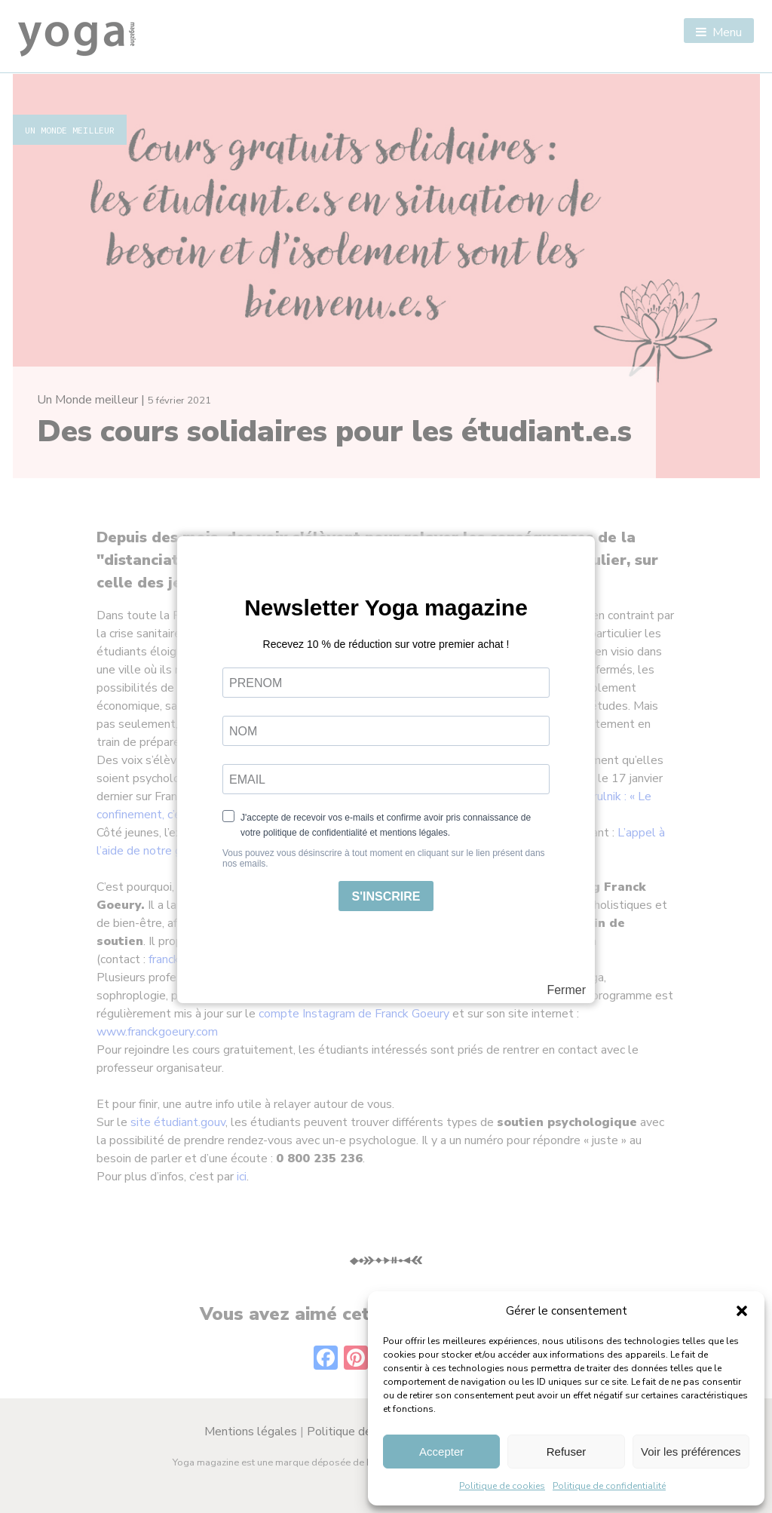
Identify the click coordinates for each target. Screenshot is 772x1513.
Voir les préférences (691, 1451)
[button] (741, 1310)
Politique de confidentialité (609, 1486)
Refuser (567, 1451)
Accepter (441, 1451)
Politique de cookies (502, 1486)
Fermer (566, 990)
